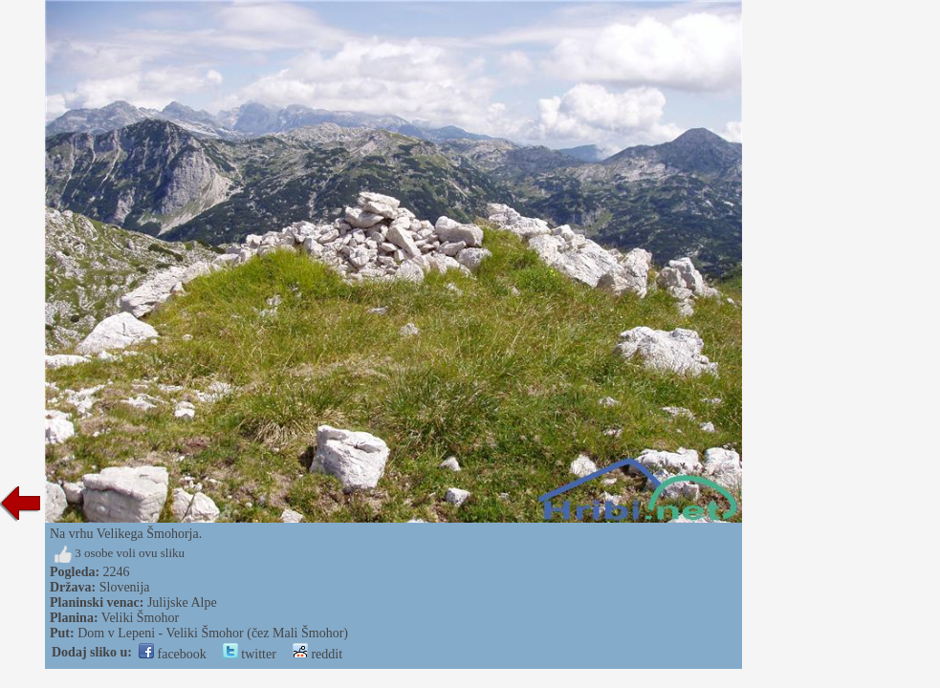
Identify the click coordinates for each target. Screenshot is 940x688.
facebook (173, 654)
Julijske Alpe (182, 602)
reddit (317, 654)
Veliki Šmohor (140, 618)
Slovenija (124, 587)
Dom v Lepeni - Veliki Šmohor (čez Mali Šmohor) (212, 633)
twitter (249, 654)
